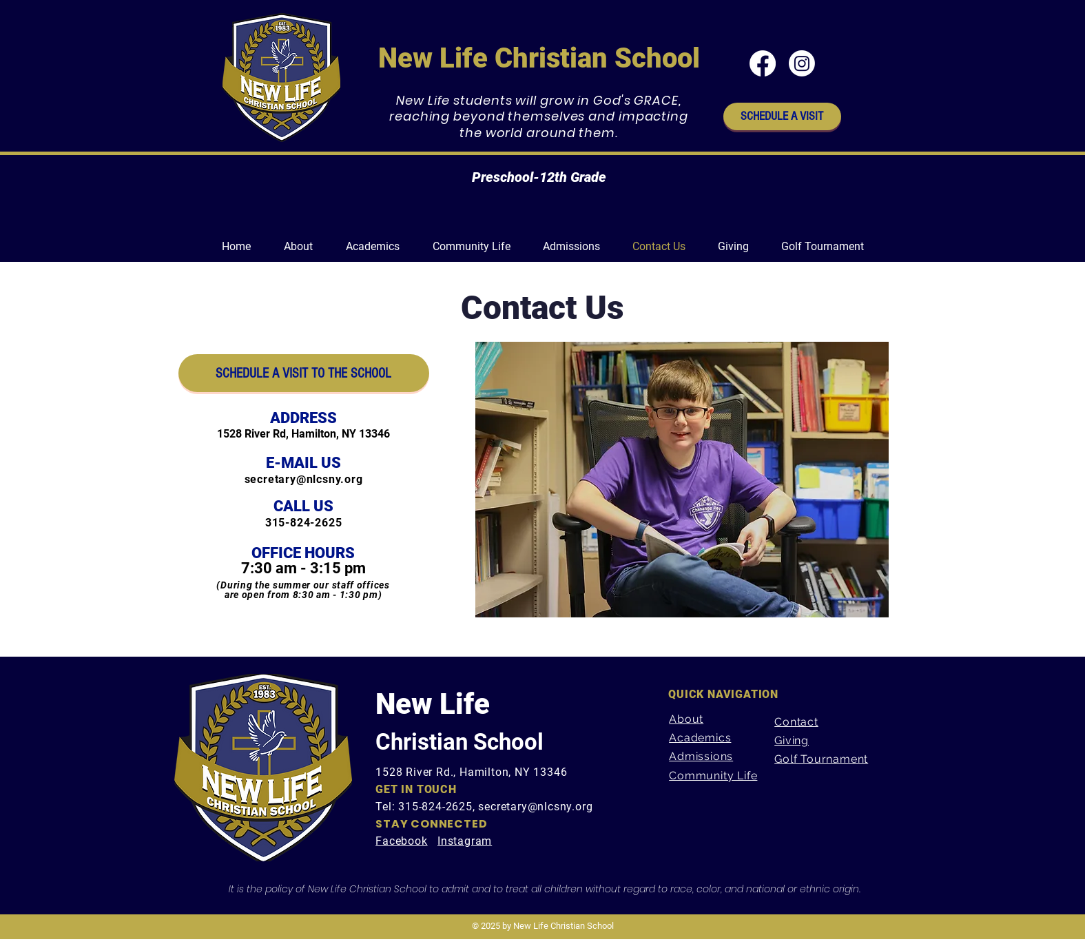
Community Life (713, 775)
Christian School (459, 741)
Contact (796, 721)
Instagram (464, 841)
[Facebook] (763, 63)
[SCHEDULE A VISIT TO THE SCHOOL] (303, 373)
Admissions (701, 756)
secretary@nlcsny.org (304, 479)
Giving (791, 740)
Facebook (401, 841)
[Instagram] (802, 63)
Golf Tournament (821, 759)
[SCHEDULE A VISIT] (782, 116)
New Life (432, 704)
